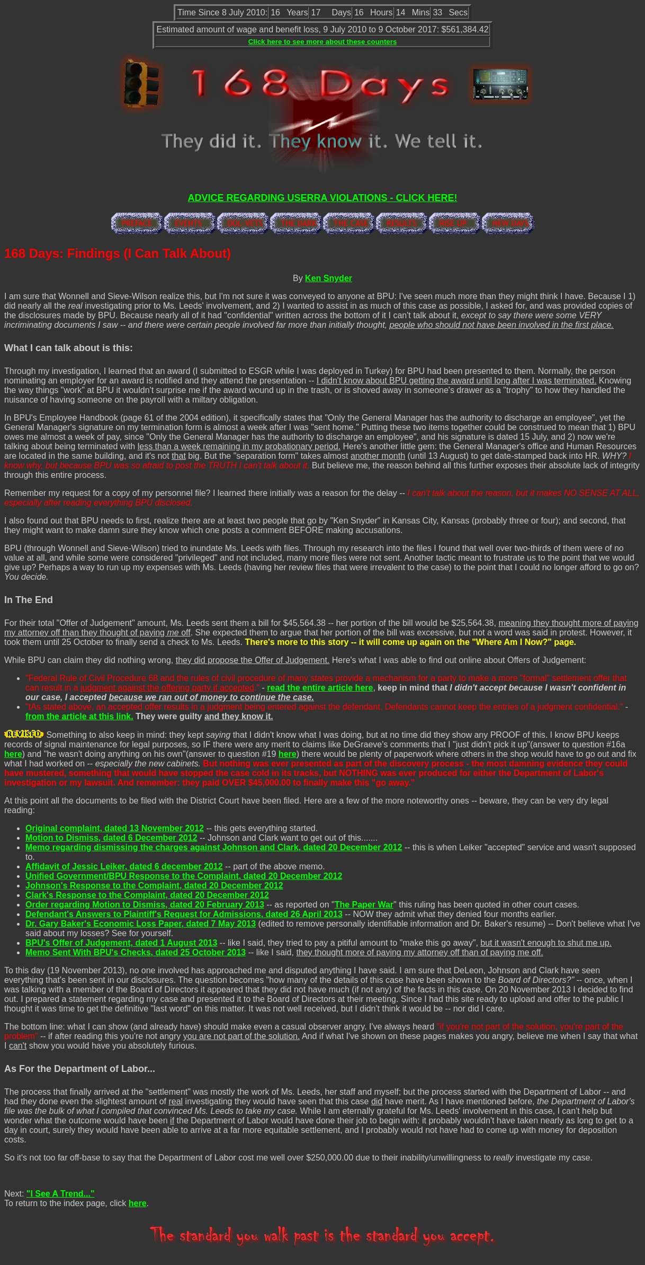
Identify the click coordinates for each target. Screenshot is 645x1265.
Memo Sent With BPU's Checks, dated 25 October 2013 (135, 952)
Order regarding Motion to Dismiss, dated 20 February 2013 (144, 904)
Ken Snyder (328, 278)
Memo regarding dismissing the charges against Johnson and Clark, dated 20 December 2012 (213, 847)
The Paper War (364, 904)
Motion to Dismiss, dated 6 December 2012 (111, 837)
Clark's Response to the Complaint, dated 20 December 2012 (147, 895)
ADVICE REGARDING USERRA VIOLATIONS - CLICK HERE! (322, 198)
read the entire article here (320, 687)
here (13, 753)
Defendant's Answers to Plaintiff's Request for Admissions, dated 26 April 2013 (184, 914)
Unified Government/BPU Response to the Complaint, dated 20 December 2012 (183, 875)
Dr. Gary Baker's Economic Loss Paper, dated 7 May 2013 (140, 923)
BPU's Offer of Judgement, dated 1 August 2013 (121, 942)
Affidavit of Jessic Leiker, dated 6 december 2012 (124, 866)
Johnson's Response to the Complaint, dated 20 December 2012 (154, 885)
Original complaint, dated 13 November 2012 (114, 828)
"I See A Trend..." (60, 1193)
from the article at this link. (79, 716)
